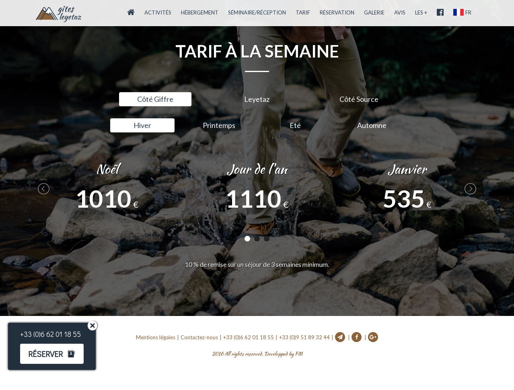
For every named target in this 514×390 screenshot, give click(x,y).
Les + (421, 12)
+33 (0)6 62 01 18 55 (248, 337)
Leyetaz (256, 99)
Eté (295, 125)
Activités (157, 12)
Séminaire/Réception (257, 12)
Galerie (374, 12)
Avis (399, 12)
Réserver (44, 354)
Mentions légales (155, 337)
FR (462, 12)
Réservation (337, 12)
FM (298, 354)
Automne (372, 125)
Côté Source (358, 99)
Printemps (219, 125)
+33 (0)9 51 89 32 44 (304, 337)
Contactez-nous (199, 337)
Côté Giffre (155, 99)
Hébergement (199, 12)
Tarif (303, 12)
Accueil (58, 14)
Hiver (142, 125)
